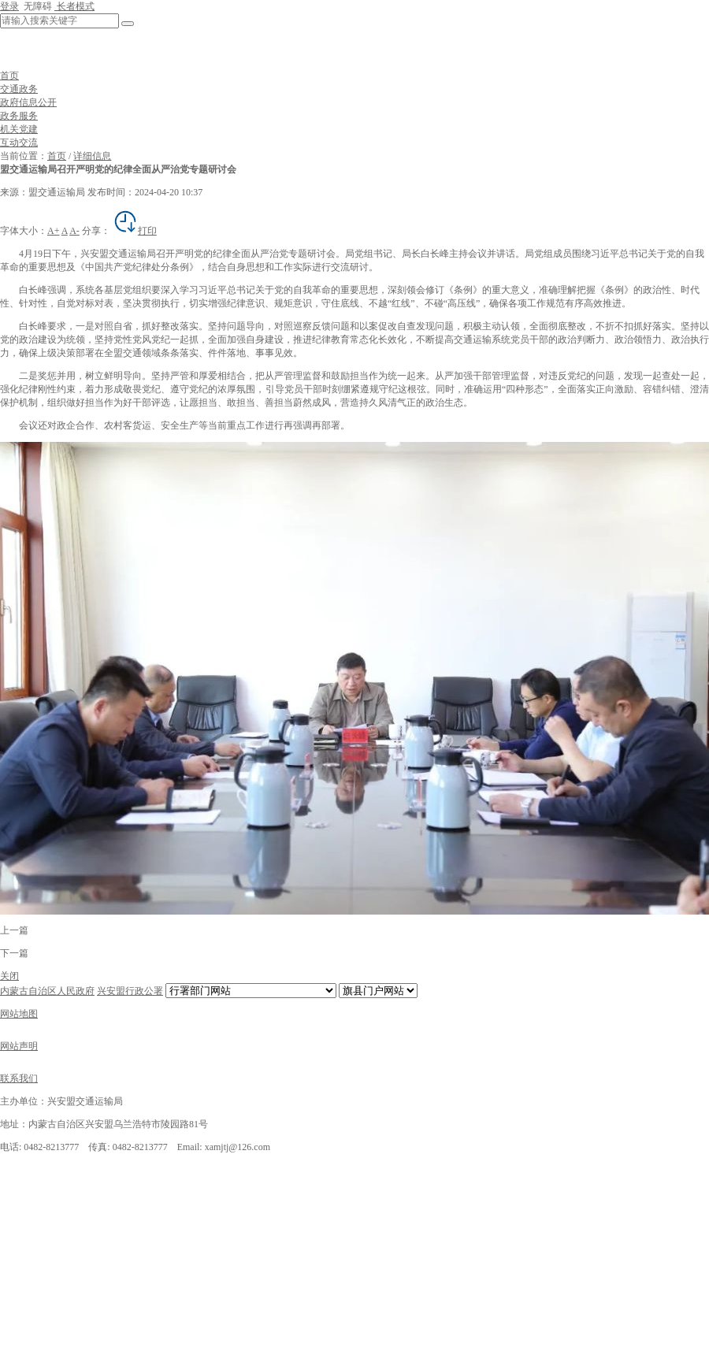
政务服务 (19, 115)
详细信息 (92, 155)
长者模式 (74, 6)
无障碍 (36, 6)
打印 (135, 230)
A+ (53, 230)
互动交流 (19, 142)
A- (74, 230)
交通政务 (19, 89)
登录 (9, 6)
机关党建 (19, 129)
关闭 (9, 976)
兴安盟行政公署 (130, 991)
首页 (9, 75)
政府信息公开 (28, 102)
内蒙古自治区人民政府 (47, 991)
